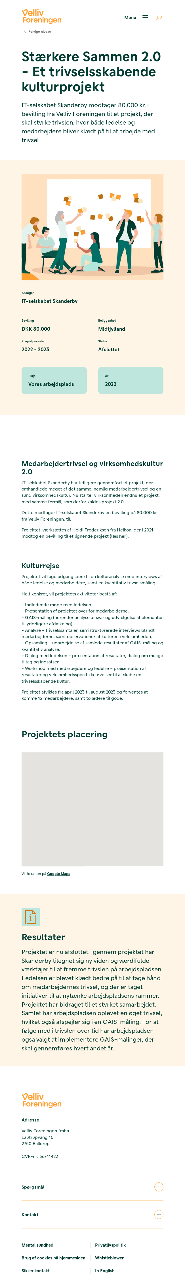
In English (105, 1270)
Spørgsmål (92, 1186)
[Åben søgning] (156, 17)
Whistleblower (109, 1257)
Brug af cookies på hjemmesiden (53, 1257)
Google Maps (58, 873)
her (122, 536)
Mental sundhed (37, 1244)
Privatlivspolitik (110, 1244)
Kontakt (92, 1214)
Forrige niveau (36, 31)
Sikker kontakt (36, 1270)
